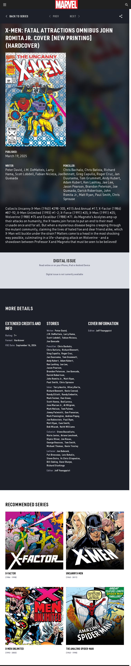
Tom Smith (69, 442)
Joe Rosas (66, 438)
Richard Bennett (70, 349)
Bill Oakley (52, 461)
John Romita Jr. (54, 378)
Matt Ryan (86, 195)
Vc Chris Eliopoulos (70, 458)
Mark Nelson (53, 408)
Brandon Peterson (98, 186)
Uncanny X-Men (74, 573)
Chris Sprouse (66, 382)
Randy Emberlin (69, 394)
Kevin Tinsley (71, 446)
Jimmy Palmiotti (55, 412)
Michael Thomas (55, 446)
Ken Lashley (92, 182)
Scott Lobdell (24, 174)
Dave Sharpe (65, 461)
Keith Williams (67, 426)
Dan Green (65, 397)
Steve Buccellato (65, 431)
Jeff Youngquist (62, 470)
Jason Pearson (73, 186)
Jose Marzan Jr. (54, 405)
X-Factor (10, 573)
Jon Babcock (63, 451)
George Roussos (55, 442)
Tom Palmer (67, 408)
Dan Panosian (71, 412)
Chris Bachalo (73, 170)
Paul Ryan (68, 419)
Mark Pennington (55, 415)
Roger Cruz (105, 174)
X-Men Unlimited (14, 648)
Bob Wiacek (52, 426)
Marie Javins (53, 435)
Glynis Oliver (53, 438)
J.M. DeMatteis (34, 170)
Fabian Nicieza (45, 174)
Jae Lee (107, 182)
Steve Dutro (53, 458)
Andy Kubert (111, 178)
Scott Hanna (53, 401)
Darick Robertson (89, 190)
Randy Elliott (53, 394)
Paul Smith (103, 195)
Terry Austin (59, 387)
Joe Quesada (53, 341)
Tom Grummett (90, 178)
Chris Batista (93, 170)
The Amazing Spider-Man (80, 648)
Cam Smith (64, 423)
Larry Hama (69, 333)
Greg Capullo (85, 174)
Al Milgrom (69, 405)
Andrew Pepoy (72, 415)
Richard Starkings (56, 465)
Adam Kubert (72, 182)
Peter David (13, 170)
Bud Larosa (66, 401)
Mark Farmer (53, 397)
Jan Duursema (54, 356)
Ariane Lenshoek (69, 435)
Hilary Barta (73, 387)
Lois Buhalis (68, 454)
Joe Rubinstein (54, 419)
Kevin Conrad (71, 390)
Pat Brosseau (53, 454)
